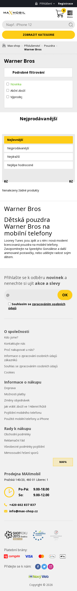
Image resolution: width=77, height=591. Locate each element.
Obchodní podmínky (17, 434)
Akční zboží (17, 91)
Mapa (63, 462)
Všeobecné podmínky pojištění (24, 446)
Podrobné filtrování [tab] (29, 72)
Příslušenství (32, 46)
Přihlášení (43, 3)
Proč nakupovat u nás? (19, 350)
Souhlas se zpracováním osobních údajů (31, 366)
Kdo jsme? (11, 337)
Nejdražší (13, 157)
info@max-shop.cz (23, 511)
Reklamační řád (14, 440)
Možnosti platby (14, 394)
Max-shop (11, 46)
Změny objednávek (17, 400)
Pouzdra (49, 46)
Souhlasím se (36, 306)
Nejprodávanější (18, 148)
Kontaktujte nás (14, 343)
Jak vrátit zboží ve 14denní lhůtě (25, 406)
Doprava (10, 388)
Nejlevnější (15, 140)
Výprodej (16, 97)
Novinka (15, 84)
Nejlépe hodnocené (20, 165)
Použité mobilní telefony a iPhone (26, 419)
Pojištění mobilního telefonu (22, 413)
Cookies (9, 372)
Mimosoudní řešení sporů (21, 453)
